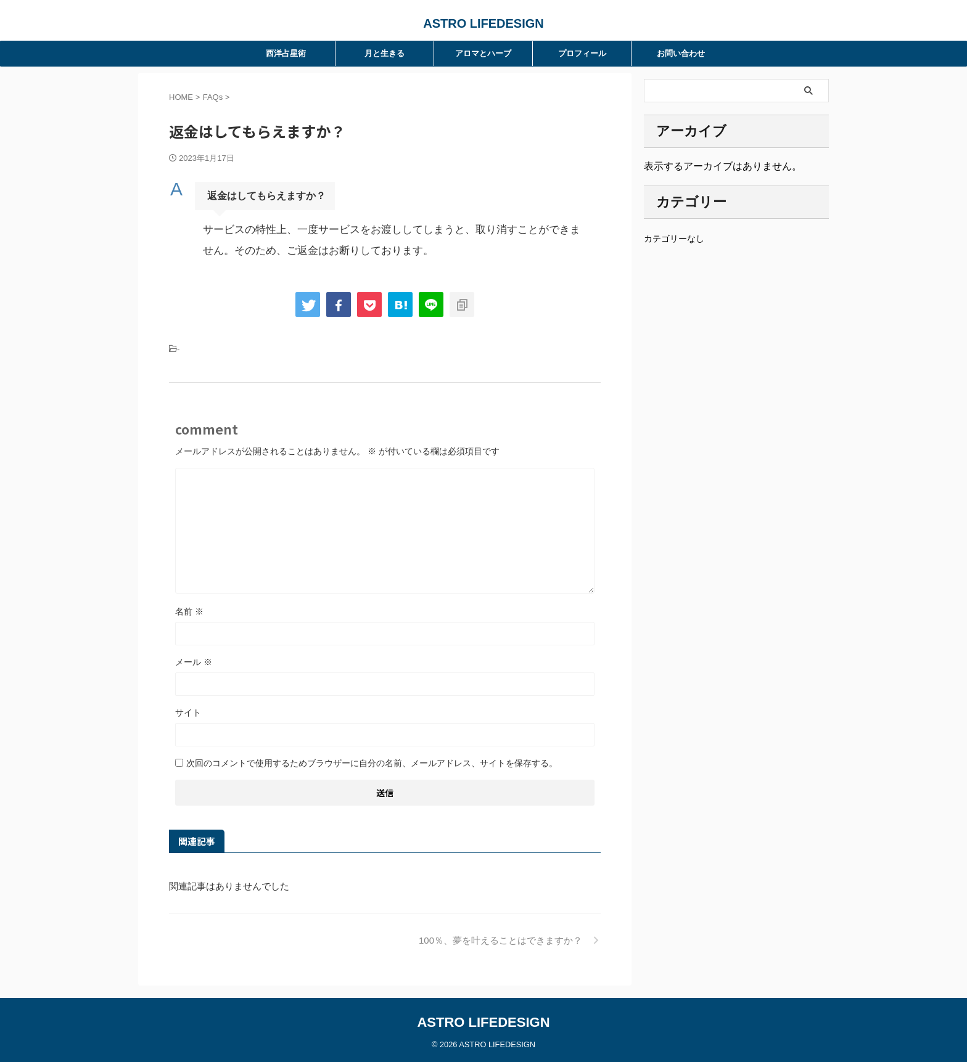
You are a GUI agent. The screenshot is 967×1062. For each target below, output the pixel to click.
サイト (188, 712)
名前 (189, 611)
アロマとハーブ (483, 53)
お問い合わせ (681, 53)
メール (193, 662)
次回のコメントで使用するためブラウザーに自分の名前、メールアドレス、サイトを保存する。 (372, 763)
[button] (385, 196)
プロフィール (582, 53)
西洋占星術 (286, 53)
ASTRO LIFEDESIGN (483, 23)
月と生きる (384, 53)
